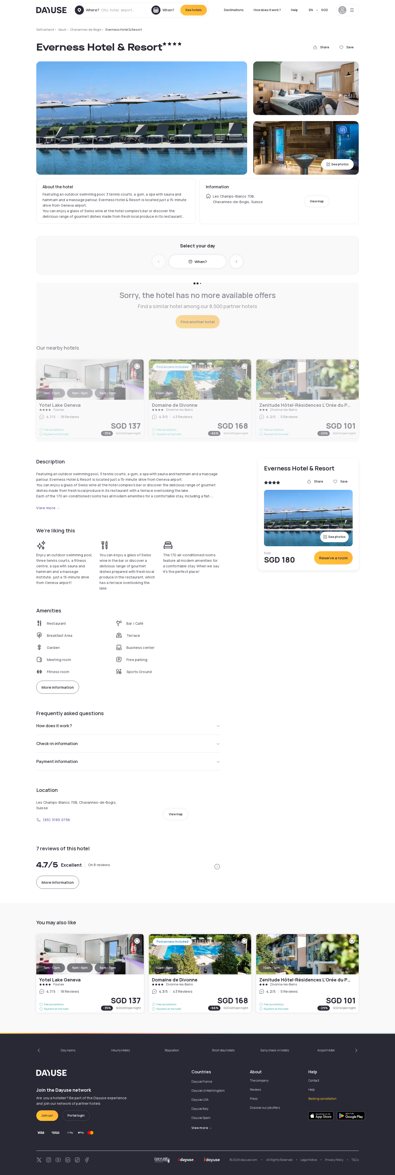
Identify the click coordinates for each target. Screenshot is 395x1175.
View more (48, 507)
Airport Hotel (326, 1050)
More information (58, 687)
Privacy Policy (334, 1160)
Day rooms (68, 1050)
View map (317, 201)
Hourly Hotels (120, 1050)
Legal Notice (309, 1160)
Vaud (62, 29)
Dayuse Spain (201, 1118)
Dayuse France (201, 1081)
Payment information (128, 761)
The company (259, 1080)
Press (253, 1098)
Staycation (171, 1050)
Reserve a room (333, 558)
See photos (337, 164)
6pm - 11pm (108, 968)
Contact (313, 1080)
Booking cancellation (322, 1098)
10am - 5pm (271, 968)
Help (294, 10)
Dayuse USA (200, 1099)
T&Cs (355, 1160)
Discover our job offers (265, 1108)
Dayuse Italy (199, 1109)
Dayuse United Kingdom (208, 1090)
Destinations (234, 10)
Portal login (76, 1115)
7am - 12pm (51, 968)
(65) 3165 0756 (53, 819)
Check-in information (128, 743)
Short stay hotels (223, 1050)
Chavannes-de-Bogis (85, 29)
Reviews (255, 1089)
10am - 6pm (164, 968)
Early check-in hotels (274, 1050)
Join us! (47, 1115)
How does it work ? (267, 10)
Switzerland (45, 29)
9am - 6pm (80, 968)
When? (197, 261)
